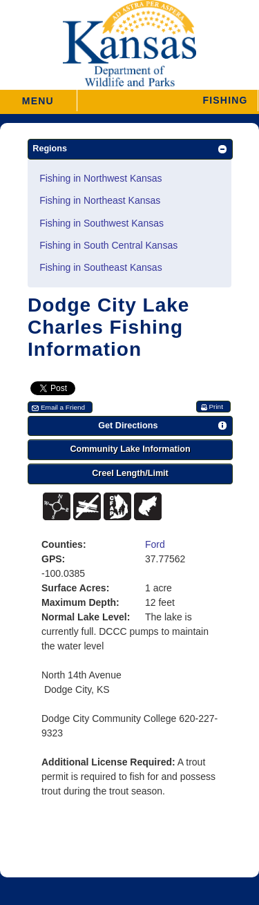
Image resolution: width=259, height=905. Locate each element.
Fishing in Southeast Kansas (100, 267)
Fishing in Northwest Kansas (100, 178)
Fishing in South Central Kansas (108, 245)
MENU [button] (38, 96)
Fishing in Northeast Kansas (99, 200)
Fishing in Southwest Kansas (101, 223)
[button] (167, 100)
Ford (155, 544)
